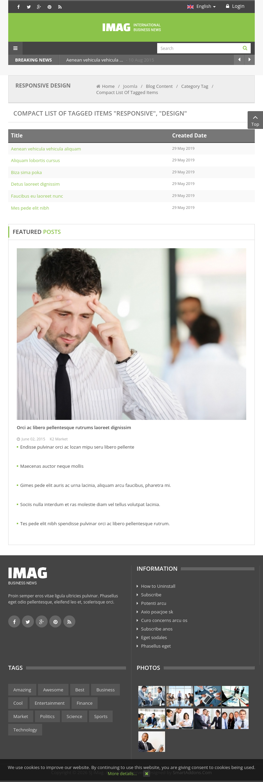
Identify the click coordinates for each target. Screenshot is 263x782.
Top (255, 120)
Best (80, 690)
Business (105, 690)
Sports (101, 716)
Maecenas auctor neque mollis (52, 466)
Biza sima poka (26, 172)
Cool (18, 703)
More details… (122, 773)
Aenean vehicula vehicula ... (95, 60)
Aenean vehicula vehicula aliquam (46, 149)
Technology (25, 730)
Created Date (189, 135)
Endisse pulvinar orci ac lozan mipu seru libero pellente (77, 447)
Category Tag (194, 86)
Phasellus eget (156, 646)
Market (20, 716)
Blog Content (159, 86)
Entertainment (50, 703)
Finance (85, 703)
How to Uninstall (158, 586)
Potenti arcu (153, 603)
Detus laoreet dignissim (35, 184)
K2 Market (58, 438)
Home (108, 86)
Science (74, 716)
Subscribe (151, 595)
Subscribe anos (157, 629)
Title (17, 135)
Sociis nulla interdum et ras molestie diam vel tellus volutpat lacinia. (90, 504)
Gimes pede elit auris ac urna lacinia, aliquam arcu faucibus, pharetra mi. (95, 485)
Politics (47, 716)
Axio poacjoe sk (157, 612)
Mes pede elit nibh (30, 208)
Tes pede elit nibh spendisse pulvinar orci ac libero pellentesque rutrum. (95, 523)
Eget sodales (154, 637)
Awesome (53, 690)
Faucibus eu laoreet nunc (37, 196)
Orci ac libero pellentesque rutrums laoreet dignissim (74, 427)
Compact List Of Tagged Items (127, 92)
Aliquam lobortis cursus (35, 160)
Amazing (22, 690)
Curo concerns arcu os (164, 620)
